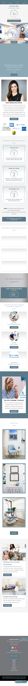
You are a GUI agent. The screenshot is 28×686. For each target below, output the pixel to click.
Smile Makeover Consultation (14, 8)
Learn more (14, 74)
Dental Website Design (14, 678)
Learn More (14, 327)
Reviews (14, 667)
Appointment (14, 670)
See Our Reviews (13, 294)
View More (14, 533)
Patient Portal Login (14, 655)
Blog (14, 665)
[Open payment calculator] (21, 681)
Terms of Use (23, 676)
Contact (14, 668)
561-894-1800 (14, 6)
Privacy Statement (16, 676)
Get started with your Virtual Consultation (14, 219)
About (14, 664)
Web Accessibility (5, 678)
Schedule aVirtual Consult (24, 639)
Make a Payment (14, 659)
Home (14, 662)
